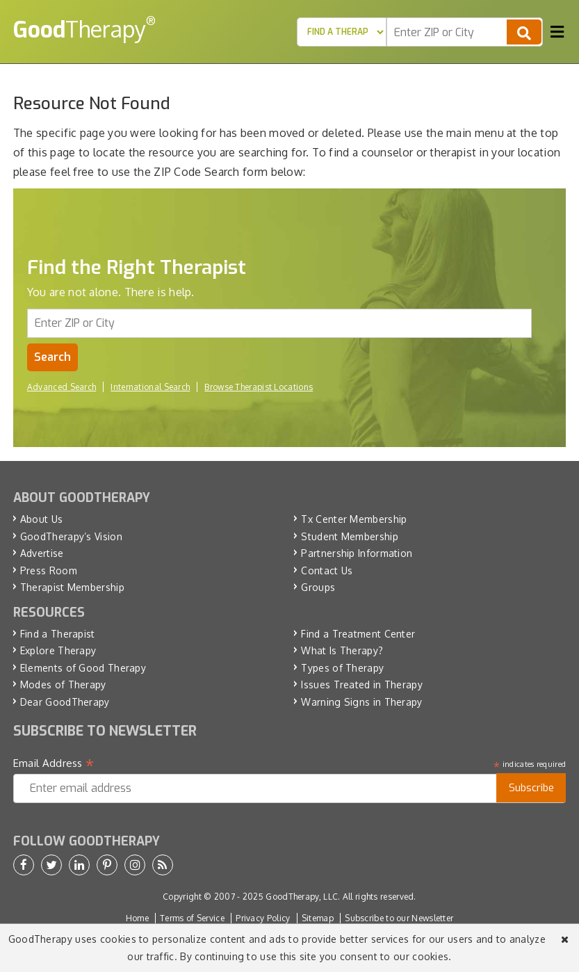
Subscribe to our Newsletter (399, 918)
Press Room (48, 570)
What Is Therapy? (342, 650)
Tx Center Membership (354, 519)
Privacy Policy (263, 918)
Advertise (42, 553)
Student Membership (349, 536)
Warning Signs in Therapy (361, 702)
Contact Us (326, 570)
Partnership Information (356, 553)
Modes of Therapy (63, 684)
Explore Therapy (58, 650)
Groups (318, 587)
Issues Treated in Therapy (362, 684)
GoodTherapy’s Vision (71, 536)
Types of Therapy (342, 668)
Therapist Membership (72, 587)
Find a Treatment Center (358, 634)
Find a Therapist (57, 634)
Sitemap (318, 918)
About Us (41, 519)
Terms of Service (192, 918)
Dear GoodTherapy (65, 702)
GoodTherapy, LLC (302, 896)
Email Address (54, 763)
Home (137, 918)
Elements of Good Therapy (83, 668)
